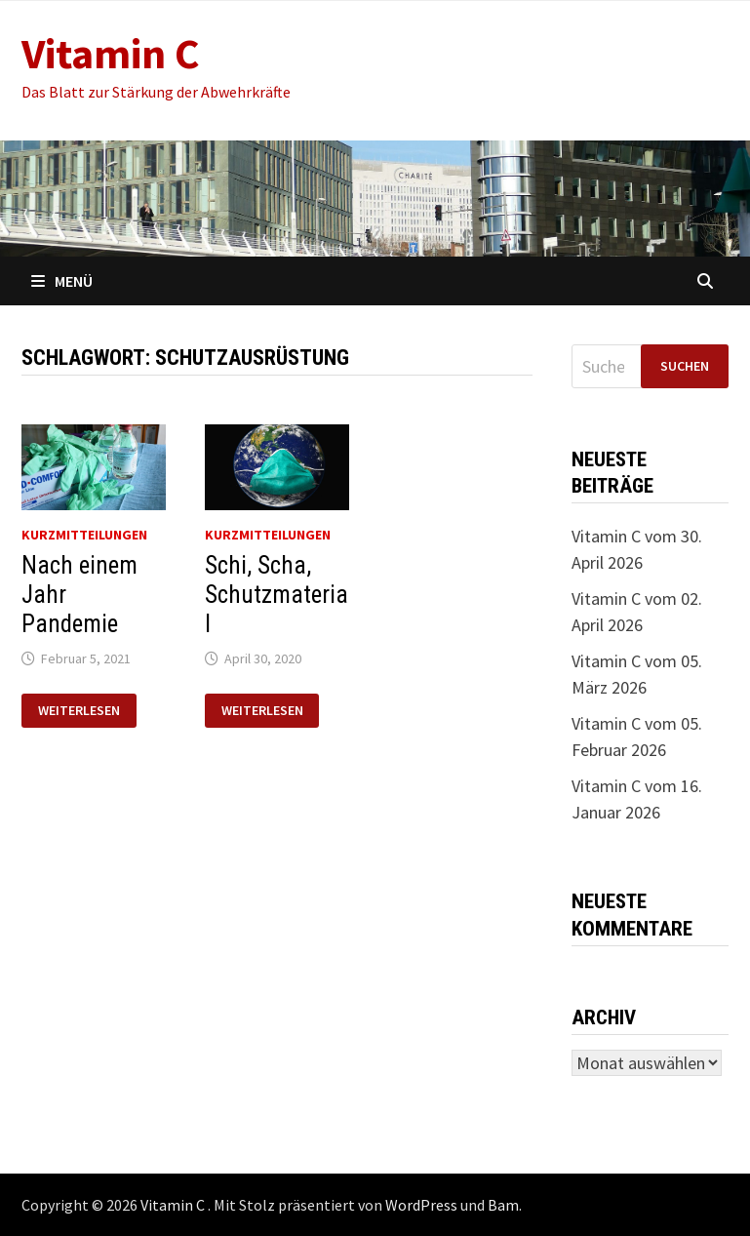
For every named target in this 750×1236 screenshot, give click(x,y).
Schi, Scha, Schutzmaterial (276, 594)
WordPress (421, 1205)
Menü (62, 281)
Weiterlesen (78, 711)
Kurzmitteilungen (84, 534)
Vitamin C (110, 53)
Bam (503, 1205)
